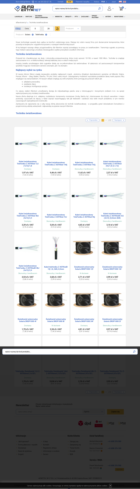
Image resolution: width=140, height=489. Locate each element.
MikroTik (58, 16)
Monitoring (118, 16)
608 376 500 (114, 465)
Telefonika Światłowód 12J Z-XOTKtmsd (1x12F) (27, 372)
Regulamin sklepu (50, 448)
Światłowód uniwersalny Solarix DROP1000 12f (84, 268)
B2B (69, 2)
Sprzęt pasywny (95, 16)
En (124, 2)
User (111, 9)
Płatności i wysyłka (82, 2)
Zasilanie (85, 16)
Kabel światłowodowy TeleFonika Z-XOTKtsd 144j (56, 163)
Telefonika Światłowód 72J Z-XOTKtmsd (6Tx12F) (112, 372)
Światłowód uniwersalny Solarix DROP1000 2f (112, 320)
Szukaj (99, 8)
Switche (28, 16)
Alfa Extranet (27, 8)
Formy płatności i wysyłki (27, 445)
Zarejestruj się (75, 445)
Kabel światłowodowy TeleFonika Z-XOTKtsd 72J (56, 216)
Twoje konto (74, 448)
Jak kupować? (23, 442)
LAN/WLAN (18, 16)
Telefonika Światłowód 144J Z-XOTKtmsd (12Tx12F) (56, 372)
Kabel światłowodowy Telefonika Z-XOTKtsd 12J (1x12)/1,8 (28, 163)
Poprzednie (93, 120)
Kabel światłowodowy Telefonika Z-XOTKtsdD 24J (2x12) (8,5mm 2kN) (112, 216)
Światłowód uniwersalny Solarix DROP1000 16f (112, 268)
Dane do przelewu (25, 451)
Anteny (108, 16)
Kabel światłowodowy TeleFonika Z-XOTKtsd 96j (84, 216)
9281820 (97, 468)
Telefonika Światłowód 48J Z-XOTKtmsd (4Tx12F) (84, 372)
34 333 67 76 (44, 2)
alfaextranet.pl (21, 23)
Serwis (45, 454)
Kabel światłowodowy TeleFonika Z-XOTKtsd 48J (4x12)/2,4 (28, 216)
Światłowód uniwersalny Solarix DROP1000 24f (84, 320)
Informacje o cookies (51, 451)
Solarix (27, 35)
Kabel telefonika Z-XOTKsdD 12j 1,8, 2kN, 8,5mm (56, 268)
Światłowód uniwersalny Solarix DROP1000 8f (56, 320)
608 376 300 (114, 441)
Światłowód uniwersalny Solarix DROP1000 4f (28, 320)
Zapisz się (115, 412)
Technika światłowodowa (41, 16)
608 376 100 (114, 448)
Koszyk (121, 6)
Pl (120, 2)
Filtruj (57, 28)
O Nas (45, 442)
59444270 (97, 444)
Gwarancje (22, 448)
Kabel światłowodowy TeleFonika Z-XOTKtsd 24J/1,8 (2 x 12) (112, 163)
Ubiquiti (68, 16)
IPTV (76, 16)
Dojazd (20, 454)
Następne (118, 120)
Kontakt (60, 2)
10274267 (97, 451)
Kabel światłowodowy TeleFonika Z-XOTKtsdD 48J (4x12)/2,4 (27, 268)
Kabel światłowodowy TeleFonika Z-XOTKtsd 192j (84, 163)
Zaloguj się (74, 442)
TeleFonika (39, 35)
